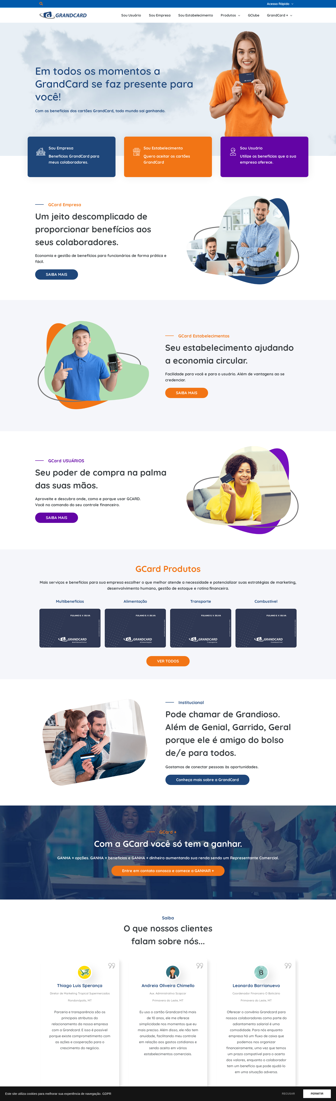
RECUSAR (288, 1093)
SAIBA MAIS (56, 274)
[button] (41, 4)
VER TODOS (168, 661)
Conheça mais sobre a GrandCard (207, 779)
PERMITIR (317, 1093)
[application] (291, 3)
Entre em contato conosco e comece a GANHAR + (168, 870)
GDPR (106, 1093)
